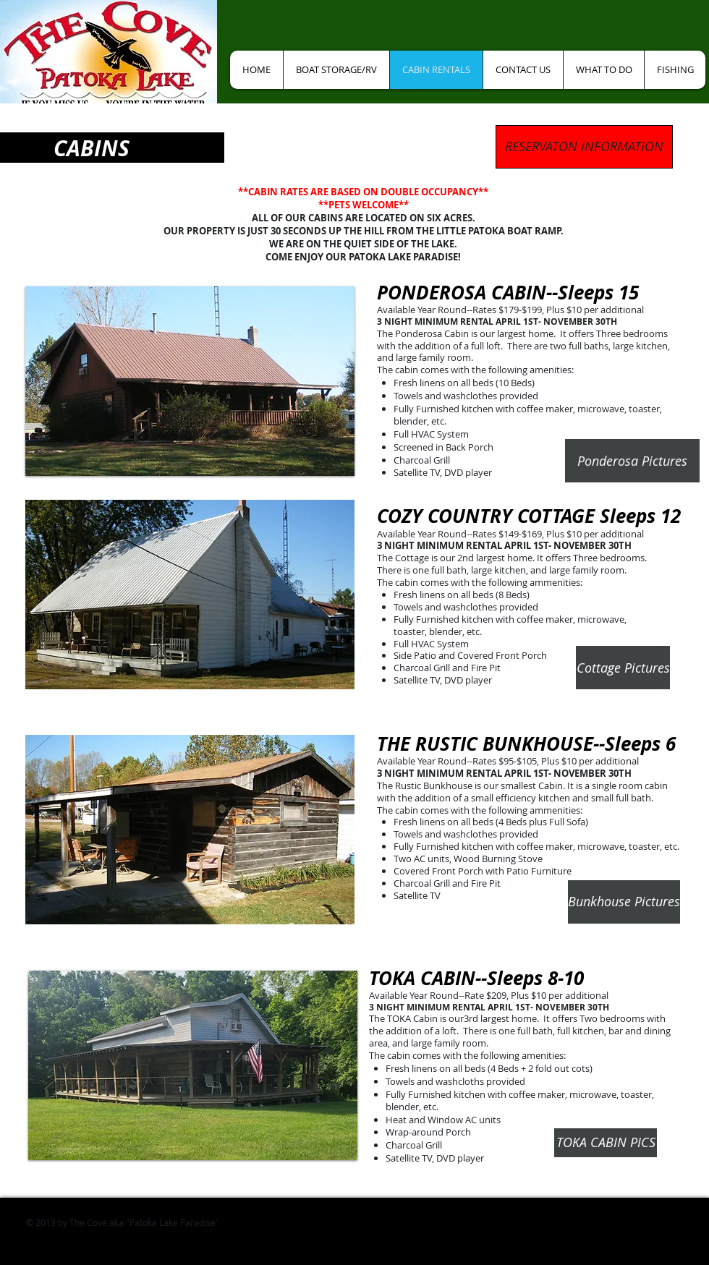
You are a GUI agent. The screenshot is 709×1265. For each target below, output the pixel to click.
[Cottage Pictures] (623, 667)
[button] (189, 381)
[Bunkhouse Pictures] (624, 902)
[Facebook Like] (281, 29)
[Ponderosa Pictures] (632, 460)
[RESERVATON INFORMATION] (584, 147)
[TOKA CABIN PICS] (605, 1142)
